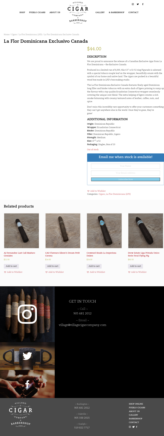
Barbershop (135, 418)
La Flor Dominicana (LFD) (30, 35)
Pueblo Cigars (37, 12)
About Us (54, 12)
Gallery (100, 12)
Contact (133, 12)
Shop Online (136, 404)
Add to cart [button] (11, 266)
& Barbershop (116, 12)
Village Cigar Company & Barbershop (74, 6)
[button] (96, 191)
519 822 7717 (82, 428)
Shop (22, 12)
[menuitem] (22, 12)
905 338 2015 (82, 418)
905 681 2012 (82, 313)
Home (6, 35)
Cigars (14, 35)
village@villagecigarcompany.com (82, 325)
